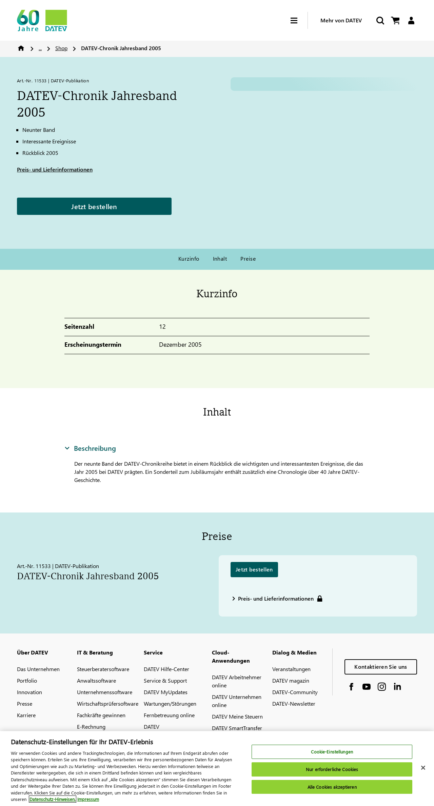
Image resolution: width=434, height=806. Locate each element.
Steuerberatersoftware (103, 668)
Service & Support (165, 680)
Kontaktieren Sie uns (380, 666)
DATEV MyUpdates (166, 692)
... (40, 48)
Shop (61, 48)
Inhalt (220, 258)
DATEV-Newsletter (293, 703)
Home (21, 48)
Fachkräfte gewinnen (101, 715)
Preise (248, 258)
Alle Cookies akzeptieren (332, 787)
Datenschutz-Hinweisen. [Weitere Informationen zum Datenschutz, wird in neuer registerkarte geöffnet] (52, 799)
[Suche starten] (380, 20)
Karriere (26, 715)
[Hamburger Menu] (299, 20)
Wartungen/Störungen (170, 703)
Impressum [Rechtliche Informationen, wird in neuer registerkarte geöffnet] (88, 799)
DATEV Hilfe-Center (166, 668)
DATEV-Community (295, 692)
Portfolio (27, 680)
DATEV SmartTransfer (237, 727)
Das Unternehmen (38, 668)
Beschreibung (90, 447)
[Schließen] (423, 767)
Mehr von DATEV (341, 20)
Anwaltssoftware (96, 680)
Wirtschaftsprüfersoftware (107, 703)
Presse (24, 703)
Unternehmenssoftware (104, 692)
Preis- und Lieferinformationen (55, 169)
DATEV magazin (290, 680)
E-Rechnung (91, 726)
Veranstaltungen (291, 668)
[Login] (411, 20)
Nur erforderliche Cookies (332, 769)
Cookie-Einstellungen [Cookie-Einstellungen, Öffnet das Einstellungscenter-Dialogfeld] (332, 752)
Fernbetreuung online (169, 715)
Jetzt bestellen (94, 206)
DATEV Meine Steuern (237, 716)
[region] (217, 768)
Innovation (29, 692)
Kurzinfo (188, 258)
